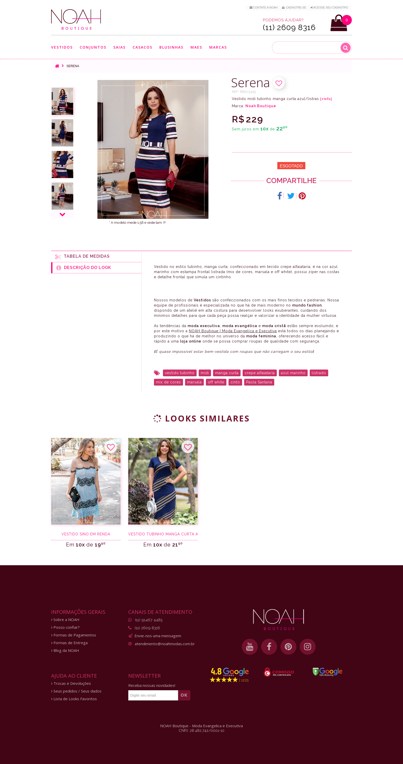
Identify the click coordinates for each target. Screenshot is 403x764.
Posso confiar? (65, 627)
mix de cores (168, 382)
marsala (194, 382)
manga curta (227, 373)
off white (216, 382)
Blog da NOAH (65, 650)
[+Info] (326, 99)
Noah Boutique (260, 106)
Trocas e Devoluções (71, 683)
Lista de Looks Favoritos (74, 698)
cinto (235, 382)
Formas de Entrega (69, 642)
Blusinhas (171, 47)
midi (205, 373)
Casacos (142, 47)
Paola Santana (259, 382)
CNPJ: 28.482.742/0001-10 (201, 730)
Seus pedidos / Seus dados (76, 691)
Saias (119, 47)
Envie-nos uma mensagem (157, 635)
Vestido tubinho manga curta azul (163, 534)
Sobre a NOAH (65, 619)
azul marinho (293, 373)
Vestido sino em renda (85, 534)
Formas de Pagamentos (73, 635)
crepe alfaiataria (260, 373)
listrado (319, 373)
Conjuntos (93, 47)
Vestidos (62, 47)
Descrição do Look (83, 268)
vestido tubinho (180, 373)
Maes (196, 47)
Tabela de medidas (82, 256)
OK (184, 695)
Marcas (218, 47)
